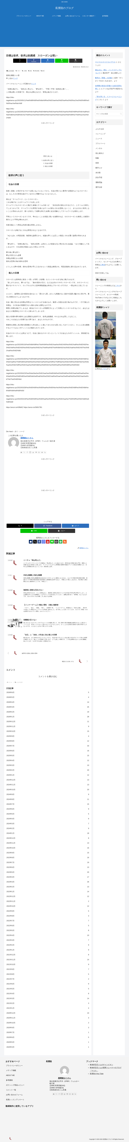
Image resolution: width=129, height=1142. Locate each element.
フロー (18, 70)
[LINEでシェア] (61, 61)
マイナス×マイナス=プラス (105, 62)
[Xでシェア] (19, 61)
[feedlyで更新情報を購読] (42, 452)
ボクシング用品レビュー (15, 1085)
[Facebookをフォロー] (27, 452)
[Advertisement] (64, 34)
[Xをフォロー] (24, 452)
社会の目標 (49, 163)
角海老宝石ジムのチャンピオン (101, 1065)
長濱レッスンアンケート (15, 1100)
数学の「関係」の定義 (103, 78)
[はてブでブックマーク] (47, 61)
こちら (117, 285)
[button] (75, 61)
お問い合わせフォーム (14, 1095)
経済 (42, 70)
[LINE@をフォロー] (36, 452)
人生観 (24, 70)
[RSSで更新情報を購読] (45, 452)
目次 (45, 156)
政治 (30, 70)
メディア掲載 (11, 1071)
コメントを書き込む (47, 676)
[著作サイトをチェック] (21, 452)
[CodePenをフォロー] (39, 452)
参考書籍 (9, 1080)
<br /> (24, 1119)
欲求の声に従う (48, 160)
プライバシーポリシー (14, 1066)
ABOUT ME (10, 1075)
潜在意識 (36, 70)
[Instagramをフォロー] (30, 452)
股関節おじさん (26, 438)
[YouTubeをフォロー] (33, 452)
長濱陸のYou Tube (96, 1074)
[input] (109, 114)
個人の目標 (49, 166)
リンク (15, 78)
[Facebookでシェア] (33, 61)
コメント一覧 (11, 1090)
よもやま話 (10, 70)
